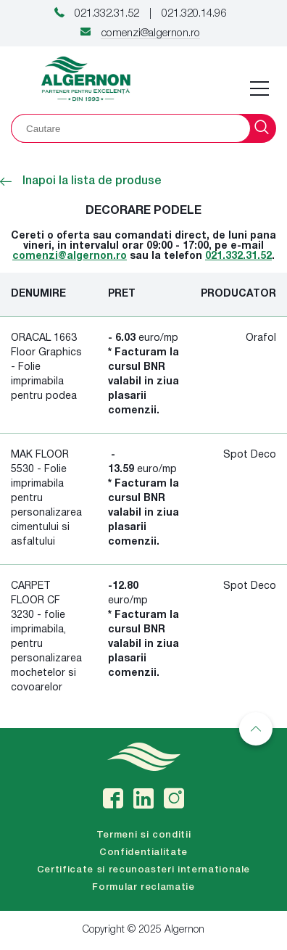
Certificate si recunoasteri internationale (143, 870)
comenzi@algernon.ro (150, 33)
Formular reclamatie (143, 887)
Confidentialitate (143, 852)
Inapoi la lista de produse (81, 181)
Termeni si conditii (143, 835)
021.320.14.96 (194, 14)
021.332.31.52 (107, 14)
